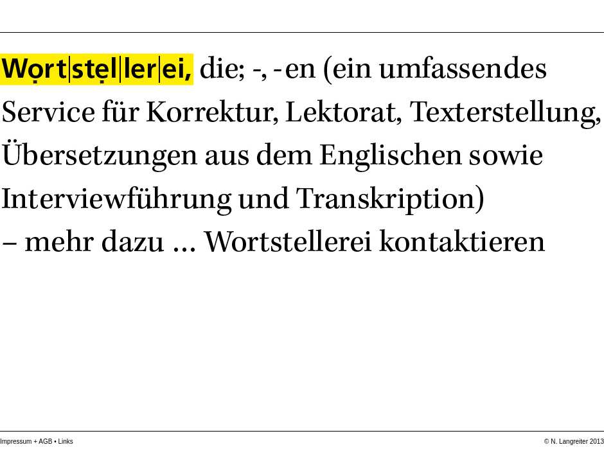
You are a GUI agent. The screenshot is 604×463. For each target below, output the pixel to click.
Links (65, 441)
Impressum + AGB (26, 441)
